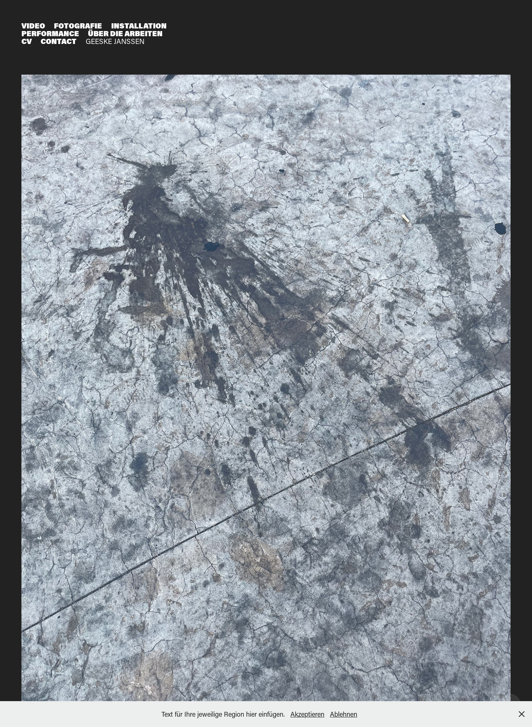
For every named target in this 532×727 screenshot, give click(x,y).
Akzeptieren (307, 714)
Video (33, 25)
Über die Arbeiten (125, 33)
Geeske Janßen (115, 41)
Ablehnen (343, 714)
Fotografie (78, 25)
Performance (50, 33)
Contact (58, 41)
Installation (139, 25)
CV (26, 41)
